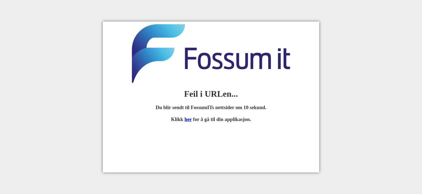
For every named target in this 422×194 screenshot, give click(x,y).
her (188, 119)
